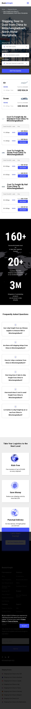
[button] (27, 3)
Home (3, 9)
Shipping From (6, 43)
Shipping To (5, 51)
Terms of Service (13, 621)
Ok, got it (24, 625)
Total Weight (5, 59)
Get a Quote (23, 133)
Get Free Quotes (15, 71)
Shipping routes (12, 9)
